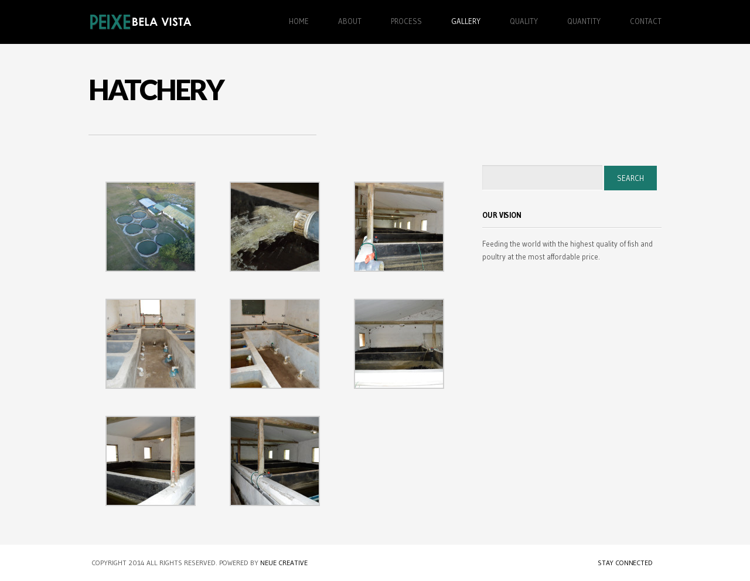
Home (299, 21)
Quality (524, 21)
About (350, 21)
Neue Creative (284, 562)
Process (406, 21)
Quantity (584, 21)
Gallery (465, 21)
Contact (646, 21)
